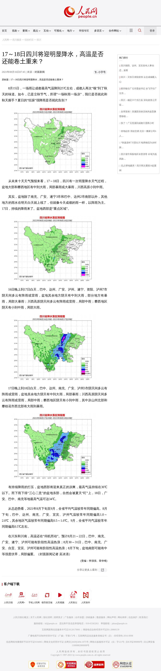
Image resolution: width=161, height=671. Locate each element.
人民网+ (21, 597)
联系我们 (143, 617)
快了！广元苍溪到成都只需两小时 (137, 123)
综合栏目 (29, 40)
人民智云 (72, 597)
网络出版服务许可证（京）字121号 (107, 642)
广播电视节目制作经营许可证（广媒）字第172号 (51, 636)
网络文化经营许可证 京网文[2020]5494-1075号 (66, 642)
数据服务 (101, 617)
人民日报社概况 (20, 617)
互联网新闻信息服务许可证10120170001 (61, 629)
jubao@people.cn (119, 623)
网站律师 (122, 617)
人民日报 (8, 597)
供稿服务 (90, 617)
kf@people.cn (51, 623)
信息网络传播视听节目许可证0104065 (24, 642)
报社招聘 (47, 617)
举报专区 (84, 30)
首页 (4, 30)
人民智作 (85, 597)
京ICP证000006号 (134, 642)
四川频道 (16, 40)
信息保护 (132, 617)
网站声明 (111, 617)
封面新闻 (40, 72)
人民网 (5, 40)
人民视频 (59, 597)
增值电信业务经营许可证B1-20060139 (101, 629)
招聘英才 (58, 617)
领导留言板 (47, 597)
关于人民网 (35, 617)
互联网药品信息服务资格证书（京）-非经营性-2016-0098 (105, 636)
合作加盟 (79, 617)
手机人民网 (34, 597)
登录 (152, 30)
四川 (39, 40)
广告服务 (68, 617)
